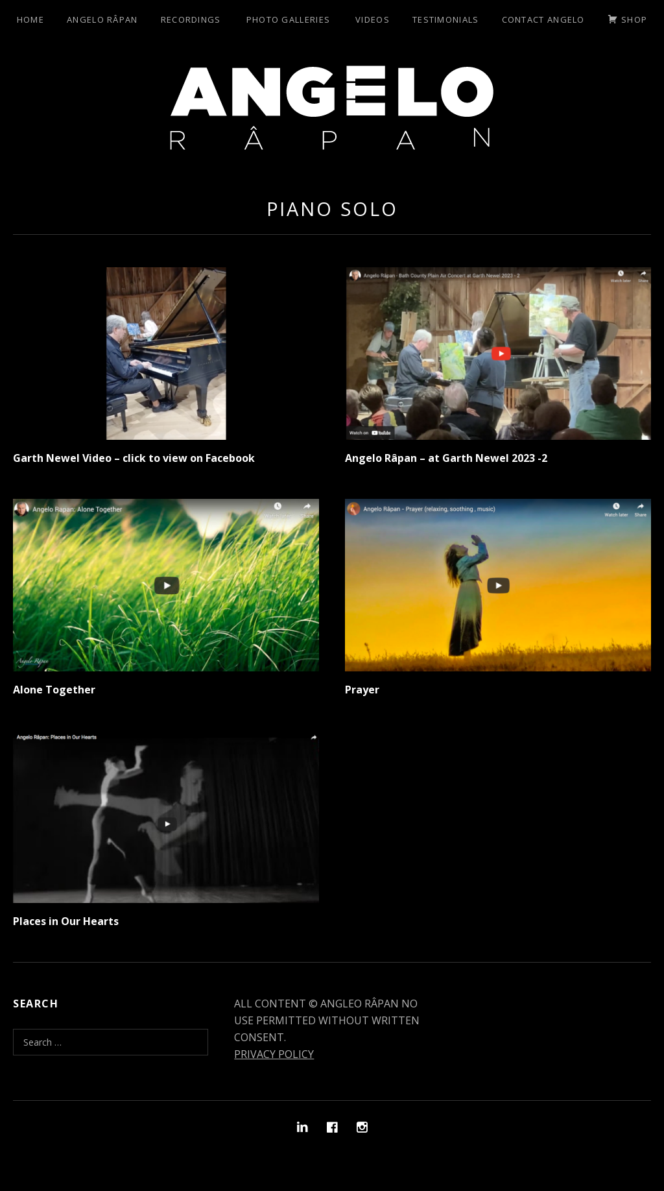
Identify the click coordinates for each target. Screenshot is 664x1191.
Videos (372, 19)
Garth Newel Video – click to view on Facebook (134, 458)
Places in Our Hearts (66, 921)
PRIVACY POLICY (274, 1054)
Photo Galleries (288, 19)
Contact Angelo (543, 19)
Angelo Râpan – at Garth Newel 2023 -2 (446, 458)
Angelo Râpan (102, 19)
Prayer (362, 689)
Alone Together (54, 689)
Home (30, 19)
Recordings (191, 19)
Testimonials (445, 19)
